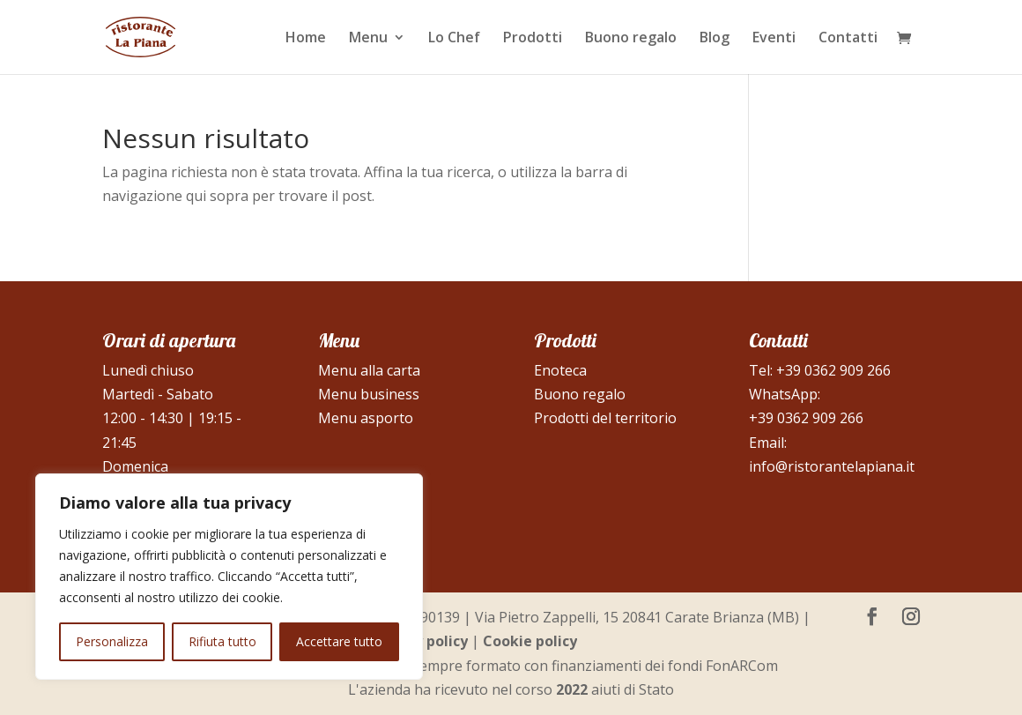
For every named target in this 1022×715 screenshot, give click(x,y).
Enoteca (560, 370)
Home (305, 39)
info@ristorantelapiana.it (832, 466)
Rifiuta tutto (222, 641)
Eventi (774, 39)
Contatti (848, 39)
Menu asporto (365, 418)
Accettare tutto (339, 641)
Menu (368, 39)
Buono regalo (631, 39)
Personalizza (112, 641)
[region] (229, 576)
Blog (714, 39)
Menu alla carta (369, 370)
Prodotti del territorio (605, 418)
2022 (572, 689)
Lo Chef (454, 39)
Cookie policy (530, 641)
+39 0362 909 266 (833, 370)
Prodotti (532, 39)
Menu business (368, 394)
